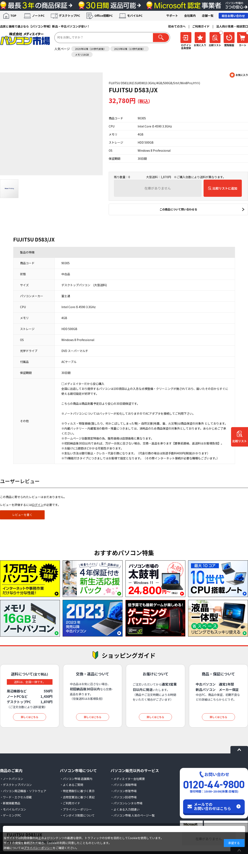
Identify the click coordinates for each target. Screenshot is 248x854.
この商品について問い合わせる (178, 209)
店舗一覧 (207, 15)
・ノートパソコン (11, 779)
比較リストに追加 (224, 188)
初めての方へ (177, 26)
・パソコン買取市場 (124, 785)
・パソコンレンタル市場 (126, 803)
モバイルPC (134, 15)
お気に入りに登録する (239, 75)
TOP (13, 15)
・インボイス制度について (77, 815)
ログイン (37, 505)
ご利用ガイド (201, 26)
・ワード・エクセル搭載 (16, 797)
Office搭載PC (103, 15)
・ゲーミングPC (10, 815)
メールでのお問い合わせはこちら (212, 806)
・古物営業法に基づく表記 (77, 797)
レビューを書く (22, 515)
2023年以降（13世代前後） (129, 48)
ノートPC (38, 15)
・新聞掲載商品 (10, 803)
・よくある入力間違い (125, 809)
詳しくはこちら (29, 717)
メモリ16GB (82, 54)
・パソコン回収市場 (124, 797)
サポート (172, 15)
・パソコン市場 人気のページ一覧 (133, 815)
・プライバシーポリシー (76, 809)
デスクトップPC (69, 15)
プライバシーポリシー (38, 848)
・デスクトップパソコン (16, 785)
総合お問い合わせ (233, 16)
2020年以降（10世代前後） (90, 48)
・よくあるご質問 (71, 785)
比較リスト (239, 441)
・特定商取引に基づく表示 (77, 791)
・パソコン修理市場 (124, 791)
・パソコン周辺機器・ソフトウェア (23, 791)
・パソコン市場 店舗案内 (76, 779)
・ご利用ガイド (70, 803)
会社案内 (190, 15)
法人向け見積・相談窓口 (232, 26)
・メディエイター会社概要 (128, 779)
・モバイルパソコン (13, 809)
